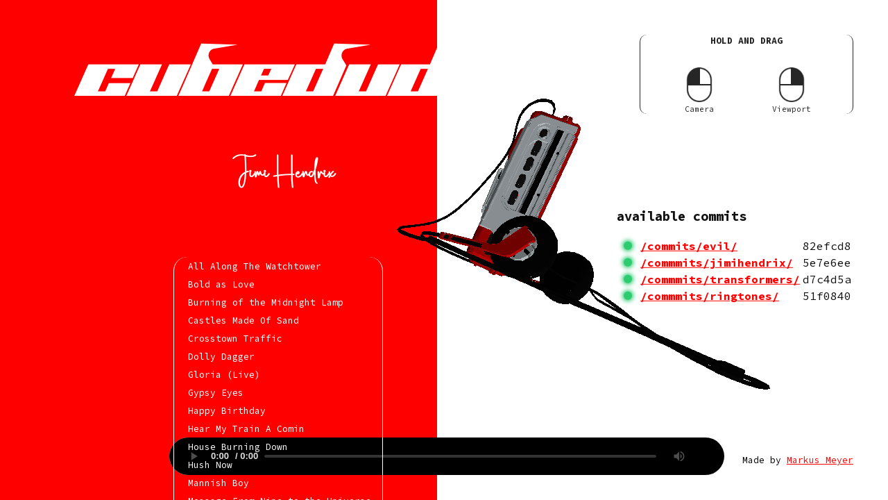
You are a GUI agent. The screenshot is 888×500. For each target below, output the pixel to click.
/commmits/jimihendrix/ (716, 262)
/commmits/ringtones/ (709, 296)
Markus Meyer (820, 459)
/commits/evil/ (688, 246)
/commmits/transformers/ (720, 279)
